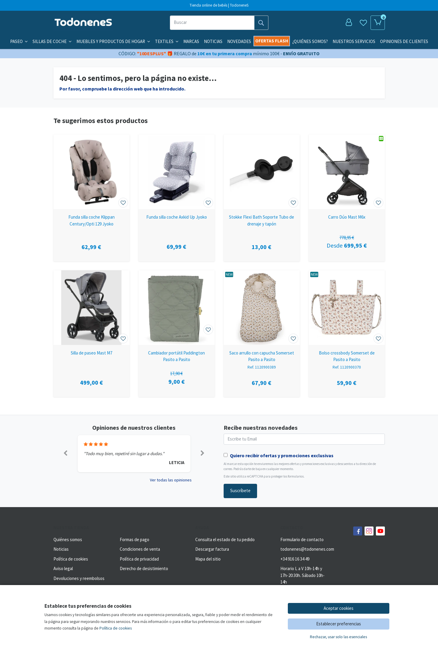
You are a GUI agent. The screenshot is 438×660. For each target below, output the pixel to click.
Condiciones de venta (140, 549)
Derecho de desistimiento (144, 568)
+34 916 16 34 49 (294, 559)
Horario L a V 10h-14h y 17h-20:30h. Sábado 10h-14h (302, 575)
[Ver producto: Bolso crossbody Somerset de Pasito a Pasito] (347, 307)
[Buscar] (212, 23)
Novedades (239, 41)
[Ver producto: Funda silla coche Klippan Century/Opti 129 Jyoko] (91, 171)
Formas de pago (134, 539)
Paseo (19, 41)
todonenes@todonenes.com (307, 549)
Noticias (213, 41)
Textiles (167, 41)
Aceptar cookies (339, 608)
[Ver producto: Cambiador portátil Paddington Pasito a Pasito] (177, 307)
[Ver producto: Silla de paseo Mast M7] (91, 307)
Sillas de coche (52, 41)
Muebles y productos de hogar (113, 41)
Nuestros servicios (354, 41)
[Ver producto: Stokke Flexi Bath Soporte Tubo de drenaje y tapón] (262, 171)
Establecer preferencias (338, 624)
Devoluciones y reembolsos (78, 578)
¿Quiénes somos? (310, 41)
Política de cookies (70, 559)
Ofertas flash (271, 41)
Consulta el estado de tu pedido (225, 539)
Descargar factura (212, 549)
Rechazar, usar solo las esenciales (338, 636)
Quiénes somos (67, 539)
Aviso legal (63, 568)
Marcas (191, 41)
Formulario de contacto (302, 539)
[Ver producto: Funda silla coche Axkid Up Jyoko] (177, 171)
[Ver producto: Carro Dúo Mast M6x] (347, 171)
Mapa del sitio (208, 559)
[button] (65, 454)
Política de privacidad (139, 559)
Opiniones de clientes (404, 41)
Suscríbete (240, 490)
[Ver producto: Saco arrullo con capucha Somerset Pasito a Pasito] (262, 307)
